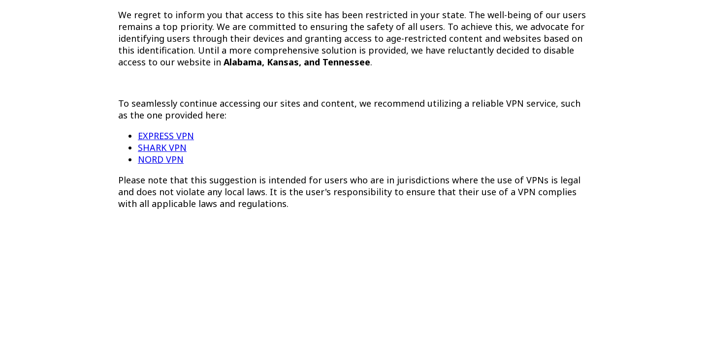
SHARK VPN (162, 147)
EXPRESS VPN (166, 136)
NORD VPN (161, 159)
